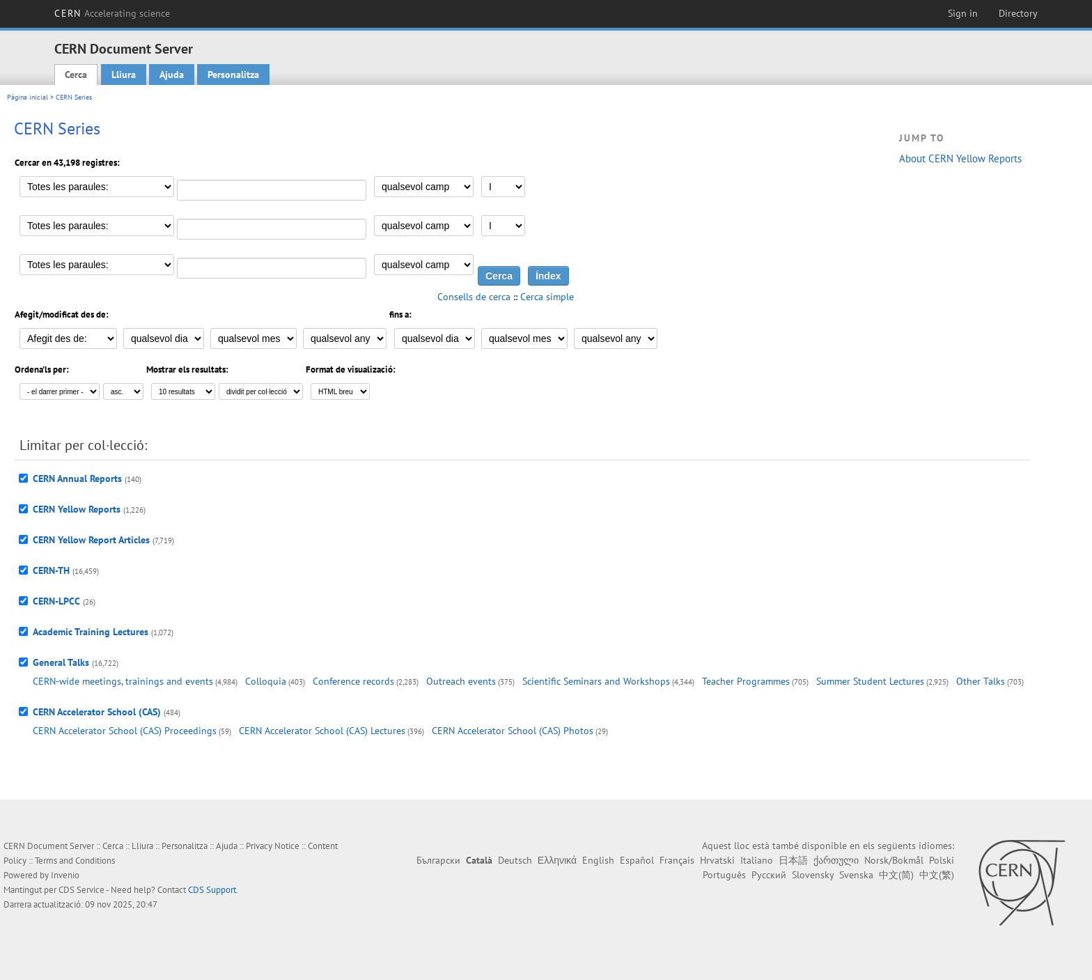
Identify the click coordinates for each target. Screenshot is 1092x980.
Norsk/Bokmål (893, 860)
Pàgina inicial (27, 97)
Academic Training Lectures (90, 631)
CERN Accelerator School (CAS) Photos (512, 730)
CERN (112, 13)
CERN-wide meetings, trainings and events (123, 681)
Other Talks (980, 681)
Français (677, 860)
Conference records (353, 681)
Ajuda (171, 74)
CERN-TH (51, 570)
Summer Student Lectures (870, 681)
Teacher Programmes (746, 681)
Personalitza (233, 74)
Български (438, 860)
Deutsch (515, 860)
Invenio (65, 875)
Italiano (756, 860)
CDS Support (212, 890)
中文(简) (896, 875)
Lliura (123, 74)
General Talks (61, 662)
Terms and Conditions (75, 860)
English (598, 860)
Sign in (963, 13)
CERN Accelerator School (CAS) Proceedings (125, 730)
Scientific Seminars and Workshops (596, 681)
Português (724, 875)
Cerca (76, 74)
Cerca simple (547, 296)
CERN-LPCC (56, 601)
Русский (768, 875)
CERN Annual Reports (77, 478)
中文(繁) (936, 875)
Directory (1018, 13)
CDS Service (81, 890)
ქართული (836, 860)
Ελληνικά (557, 860)
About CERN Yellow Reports (960, 158)
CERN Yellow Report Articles (91, 540)
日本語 (793, 860)
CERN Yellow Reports (76, 509)
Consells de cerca (473, 296)
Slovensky (813, 875)
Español (637, 860)
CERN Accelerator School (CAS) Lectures (322, 730)
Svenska (856, 875)
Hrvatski (717, 860)
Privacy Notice (272, 846)
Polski (941, 860)
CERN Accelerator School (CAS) (97, 712)
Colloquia (265, 681)
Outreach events (461, 681)
